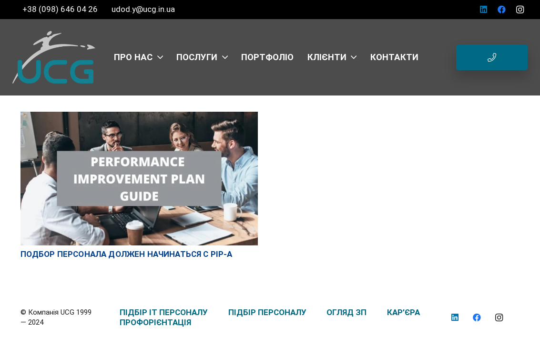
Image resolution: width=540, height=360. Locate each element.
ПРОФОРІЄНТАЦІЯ (155, 322)
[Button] (492, 57)
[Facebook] (502, 9)
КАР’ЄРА (403, 312)
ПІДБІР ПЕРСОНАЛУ (267, 312)
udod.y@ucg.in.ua (143, 9)
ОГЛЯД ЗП (346, 312)
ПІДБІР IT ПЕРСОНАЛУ (164, 312)
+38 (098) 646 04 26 (61, 9)
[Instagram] (520, 9)
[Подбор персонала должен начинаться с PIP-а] (139, 116)
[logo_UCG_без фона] (53, 57)
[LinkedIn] (484, 9)
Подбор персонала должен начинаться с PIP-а (126, 254)
